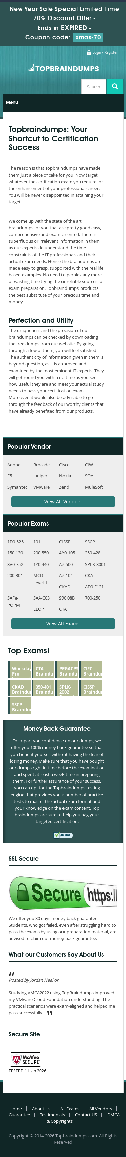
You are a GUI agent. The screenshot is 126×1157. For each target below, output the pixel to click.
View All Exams (63, 623)
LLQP (38, 609)
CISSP (65, 542)
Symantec (17, 487)
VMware (41, 487)
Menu (12, 102)
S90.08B (67, 598)
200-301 (15, 575)
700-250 (92, 598)
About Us (41, 1109)
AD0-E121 (94, 587)
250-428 (92, 553)
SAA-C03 (41, 598)
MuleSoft (94, 487)
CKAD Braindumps (25, 689)
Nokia (65, 476)
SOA (89, 476)
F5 (9, 476)
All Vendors (100, 1109)
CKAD (64, 587)
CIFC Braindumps (96, 671)
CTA (63, 609)
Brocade (41, 465)
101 (36, 542)
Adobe (13, 465)
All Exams (69, 1109)
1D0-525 (15, 542)
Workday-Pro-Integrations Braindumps (25, 676)
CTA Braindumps (49, 671)
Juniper (40, 476)
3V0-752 (15, 564)
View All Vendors (63, 501)
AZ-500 (66, 564)
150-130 (15, 553)
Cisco (64, 465)
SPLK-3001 (95, 564)
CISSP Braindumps (96, 689)
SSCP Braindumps (25, 707)
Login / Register (105, 52)
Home (15, 1109)
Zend (64, 487)
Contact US (86, 1115)
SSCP (90, 542)
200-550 (41, 553)
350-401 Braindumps (49, 689)
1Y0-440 (41, 564)
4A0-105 (67, 553)
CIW (89, 465)
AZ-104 (66, 575)
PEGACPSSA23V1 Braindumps (76, 671)
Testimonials (52, 1115)
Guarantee (19, 1115)
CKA (89, 575)
